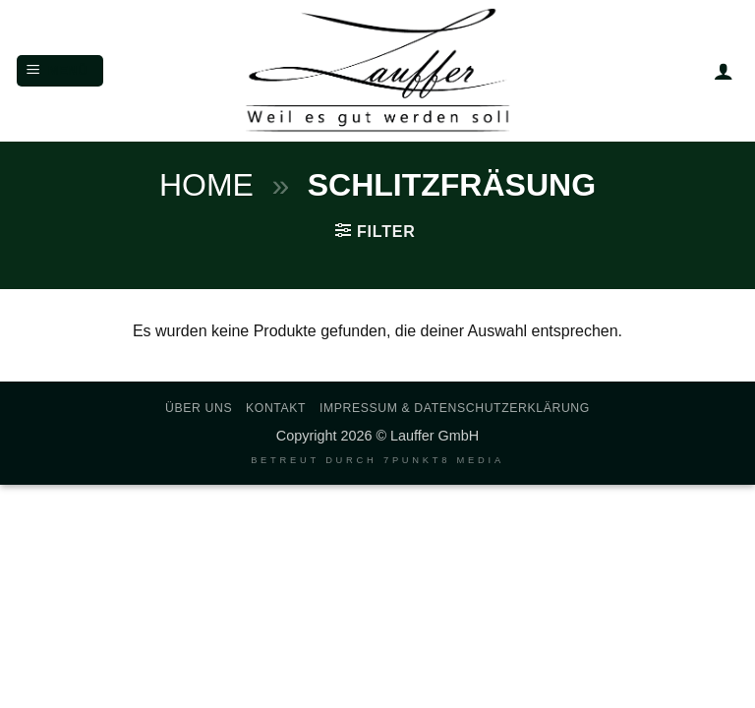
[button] (60, 71)
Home (206, 185)
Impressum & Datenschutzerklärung (454, 408)
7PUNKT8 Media (443, 460)
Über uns (198, 408)
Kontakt (276, 408)
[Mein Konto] (723, 70)
